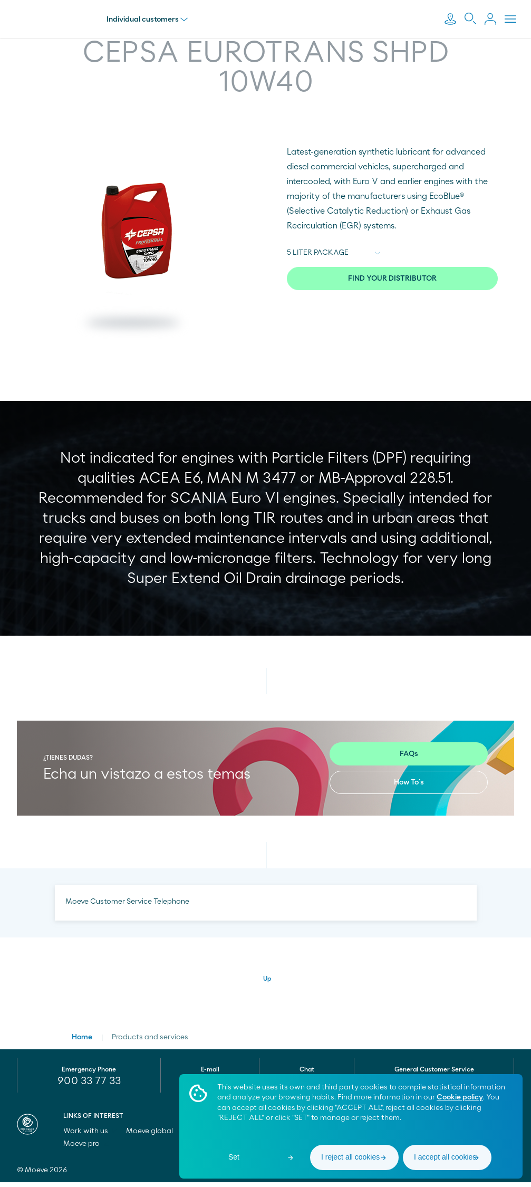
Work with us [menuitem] (90, 1136)
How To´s (409, 787)
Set (233, 1157)
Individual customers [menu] (149, 19)
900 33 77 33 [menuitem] (89, 1085)
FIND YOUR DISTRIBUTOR (392, 278)
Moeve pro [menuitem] (86, 1148)
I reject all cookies (350, 1157)
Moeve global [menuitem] (154, 1136)
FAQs (409, 758)
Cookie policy (460, 1097)
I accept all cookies (445, 1157)
